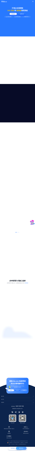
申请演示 (13, 13)
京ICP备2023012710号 (24, 444)
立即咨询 (26, 283)
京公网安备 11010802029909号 (13, 446)
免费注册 (22, 13)
